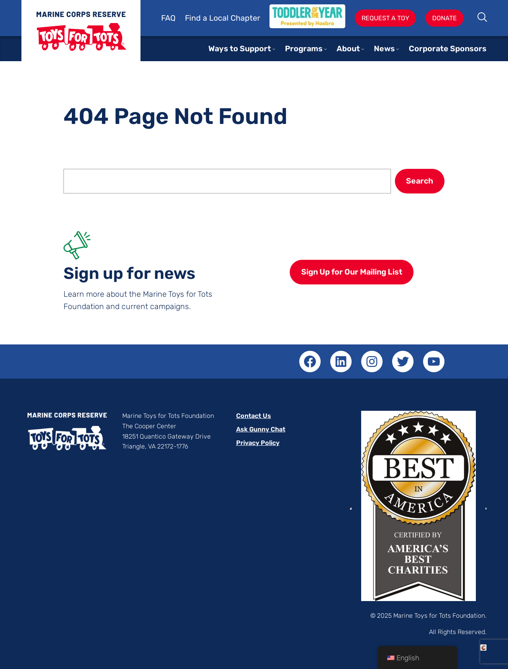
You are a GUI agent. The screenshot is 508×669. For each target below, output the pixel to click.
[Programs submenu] (325, 48)
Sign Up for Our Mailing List (351, 271)
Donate (444, 18)
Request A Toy (385, 18)
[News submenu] (397, 48)
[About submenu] (362, 48)
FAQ (168, 18)
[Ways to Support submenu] (273, 48)
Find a (197, 18)
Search (483, 18)
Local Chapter (234, 18)
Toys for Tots (80, 36)
